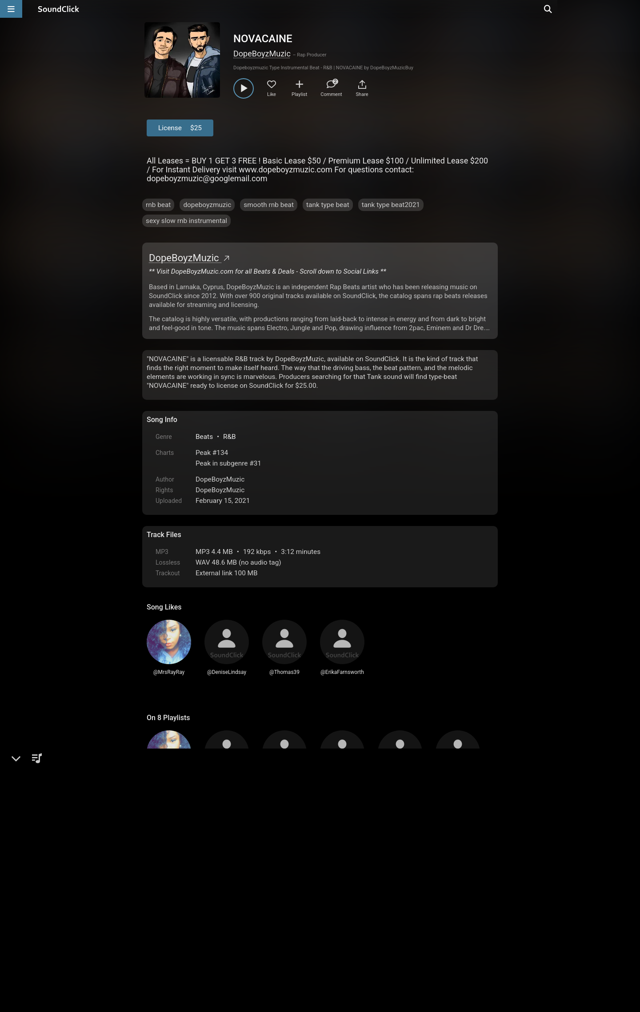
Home (160, 941)
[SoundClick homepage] (59, 9)
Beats (204, 437)
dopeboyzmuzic (207, 205)
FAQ (184, 941)
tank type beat (327, 205)
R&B (229, 437)
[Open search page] (631, 9)
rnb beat (158, 205)
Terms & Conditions (228, 941)
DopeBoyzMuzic (262, 53)
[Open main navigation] (11, 9)
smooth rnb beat (269, 205)
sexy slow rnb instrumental (186, 221)
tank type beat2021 (391, 205)
